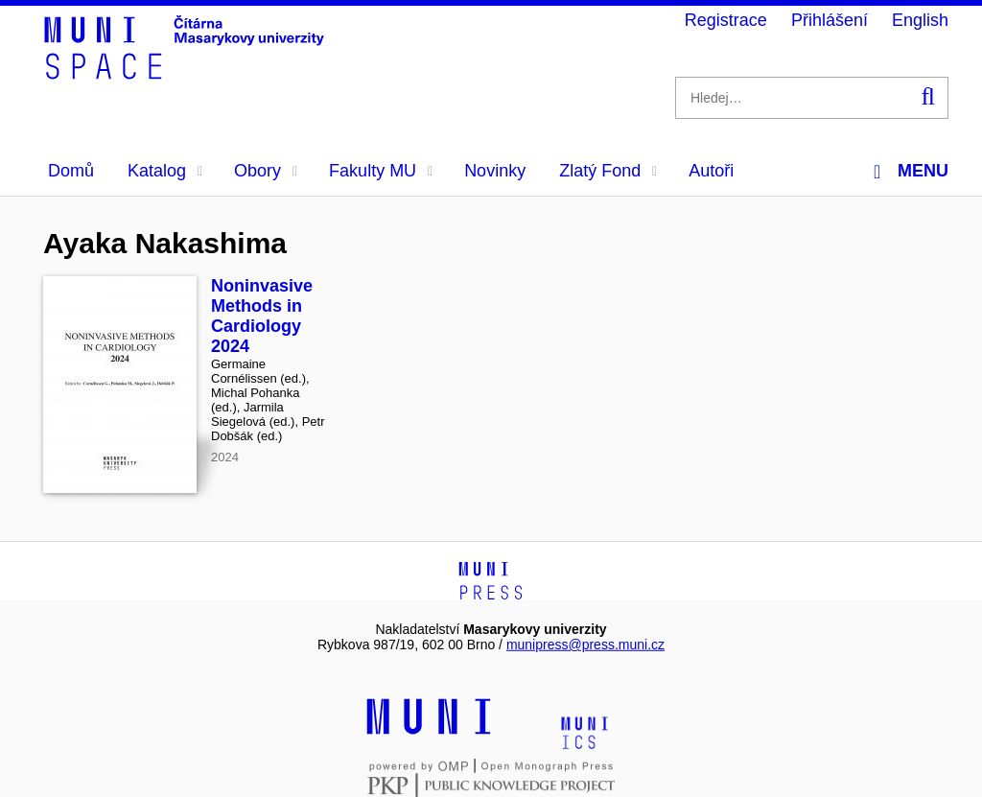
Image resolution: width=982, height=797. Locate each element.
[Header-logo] (187, 73)
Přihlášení (829, 20)
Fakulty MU (381, 170)
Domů (71, 170)
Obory (265, 170)
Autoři (711, 170)
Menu (911, 171)
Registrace (726, 20)
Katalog (165, 170)
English (920, 20)
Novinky (495, 170)
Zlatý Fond (608, 170)
